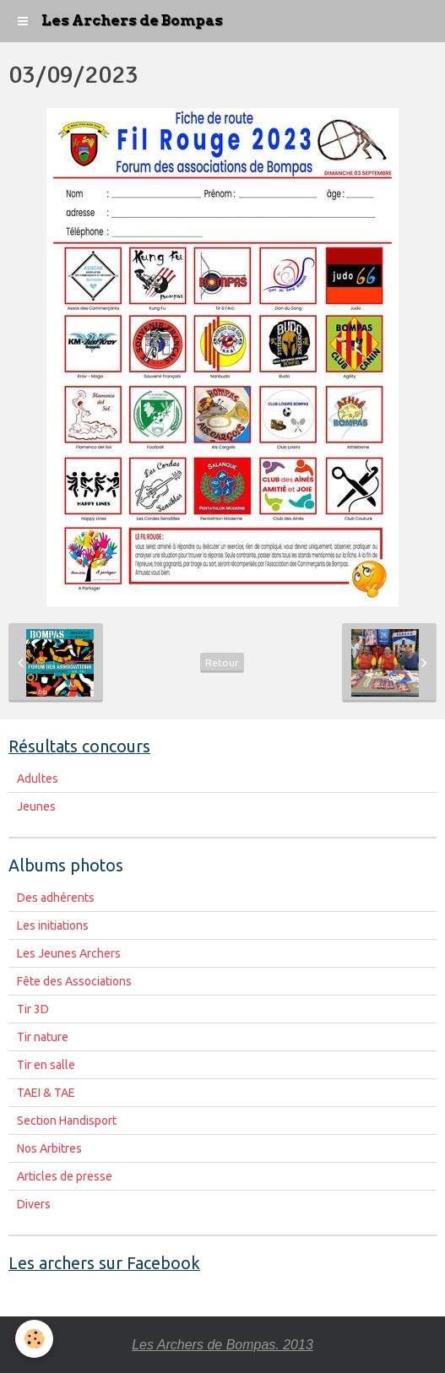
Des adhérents (56, 897)
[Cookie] (34, 1339)
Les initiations (53, 925)
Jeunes (36, 806)
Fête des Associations (74, 981)
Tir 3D (33, 1009)
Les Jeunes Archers (69, 953)
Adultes (37, 778)
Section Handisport (67, 1120)
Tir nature (42, 1037)
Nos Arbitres (49, 1148)
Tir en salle (46, 1065)
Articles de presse (64, 1176)
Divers (34, 1204)
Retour (222, 662)
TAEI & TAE (46, 1092)
